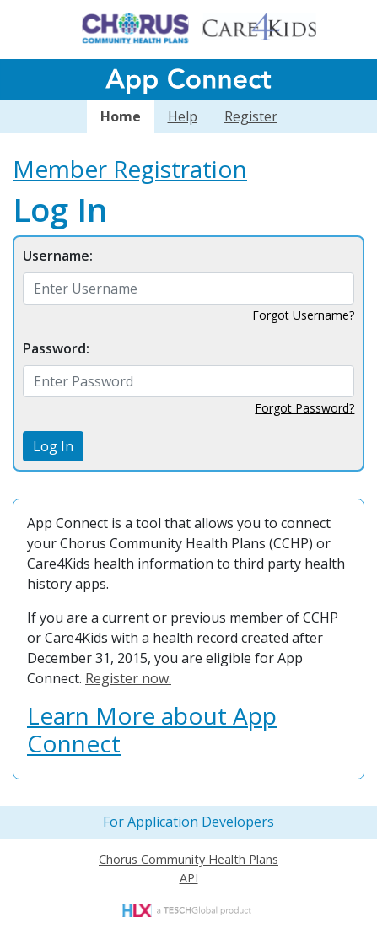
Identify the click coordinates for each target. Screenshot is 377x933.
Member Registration (130, 169)
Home (120, 116)
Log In (53, 446)
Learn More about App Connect (152, 729)
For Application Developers (188, 821)
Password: (56, 348)
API (189, 878)
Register (250, 116)
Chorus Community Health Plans (188, 859)
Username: (58, 255)
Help (182, 116)
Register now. (128, 678)
